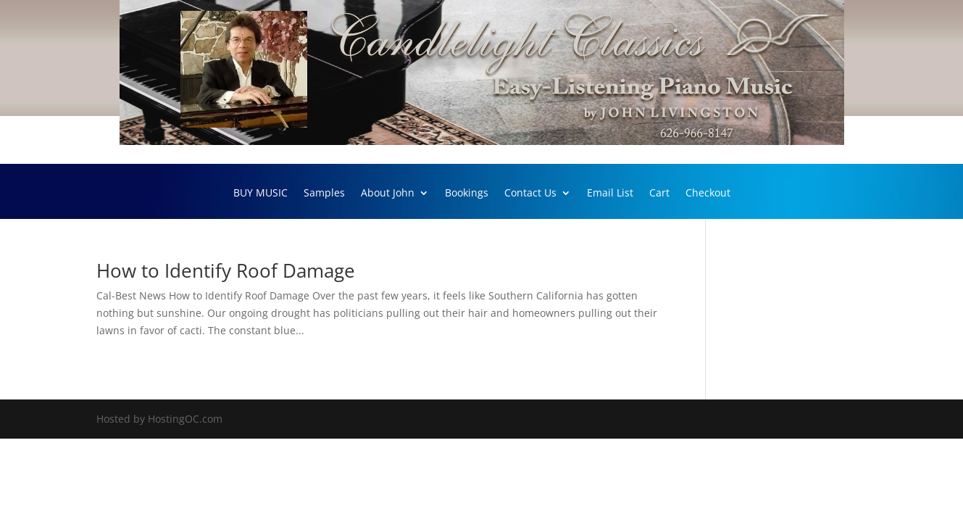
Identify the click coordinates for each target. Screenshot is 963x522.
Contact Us (530, 193)
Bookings (466, 193)
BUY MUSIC (260, 193)
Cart (659, 193)
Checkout (707, 193)
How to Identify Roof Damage (225, 270)
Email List (610, 193)
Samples (324, 193)
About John (387, 193)
